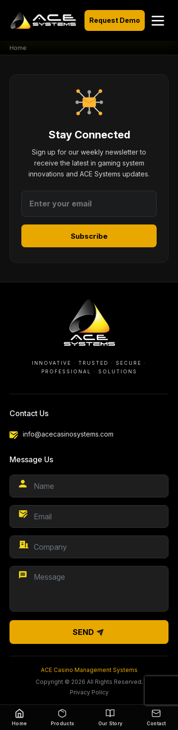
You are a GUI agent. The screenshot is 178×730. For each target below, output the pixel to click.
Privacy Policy (89, 692)
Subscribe (89, 236)
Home (18, 47)
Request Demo (114, 20)
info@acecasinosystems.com (68, 434)
